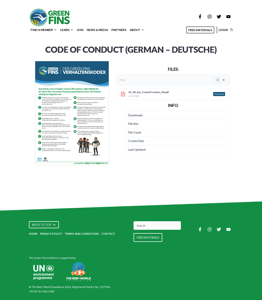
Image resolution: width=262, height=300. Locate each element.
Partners (118, 30)
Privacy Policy (51, 233)
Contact (108, 233)
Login (226, 30)
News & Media (97, 30)
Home (33, 233)
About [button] (137, 30)
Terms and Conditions (82, 233)
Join (80, 30)
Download (219, 94)
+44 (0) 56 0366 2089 (41, 291)
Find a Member (44, 30)
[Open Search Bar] (185, 29)
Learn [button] (66, 30)
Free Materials (204, 30)
